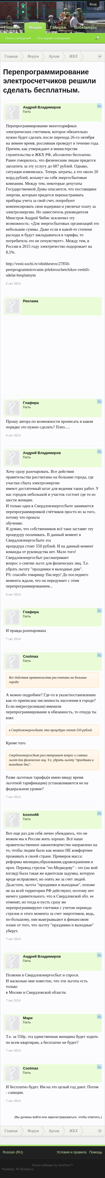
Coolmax (30, 656)
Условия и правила (71, 1152)
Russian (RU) (13, 1152)
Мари (27, 1018)
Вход (93, 4)
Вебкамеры (85, 27)
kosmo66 (31, 815)
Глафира (31, 403)
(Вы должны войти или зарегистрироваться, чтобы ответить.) (58, 1117)
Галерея (58, 27)
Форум (35, 27)
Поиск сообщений (18, 38)
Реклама (30, 301)
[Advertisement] (52, 352)
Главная (12, 27)
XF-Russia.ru (24, 1169)
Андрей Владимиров (42, 107)
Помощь (95, 1152)
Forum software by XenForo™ (52, 1165)
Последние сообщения (53, 38)
